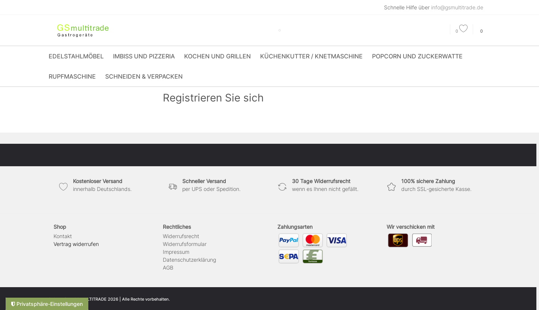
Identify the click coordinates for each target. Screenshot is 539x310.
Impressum (176, 252)
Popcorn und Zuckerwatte (417, 56)
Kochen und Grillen (217, 56)
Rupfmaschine (72, 76)
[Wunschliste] (461, 31)
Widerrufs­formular (185, 244)
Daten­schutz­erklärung (189, 259)
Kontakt (63, 236)
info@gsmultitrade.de (457, 7)
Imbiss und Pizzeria (144, 56)
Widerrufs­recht (181, 236)
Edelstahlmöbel (76, 56)
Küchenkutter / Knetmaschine (311, 56)
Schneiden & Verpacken (144, 76)
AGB (168, 267)
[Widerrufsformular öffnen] (76, 244)
